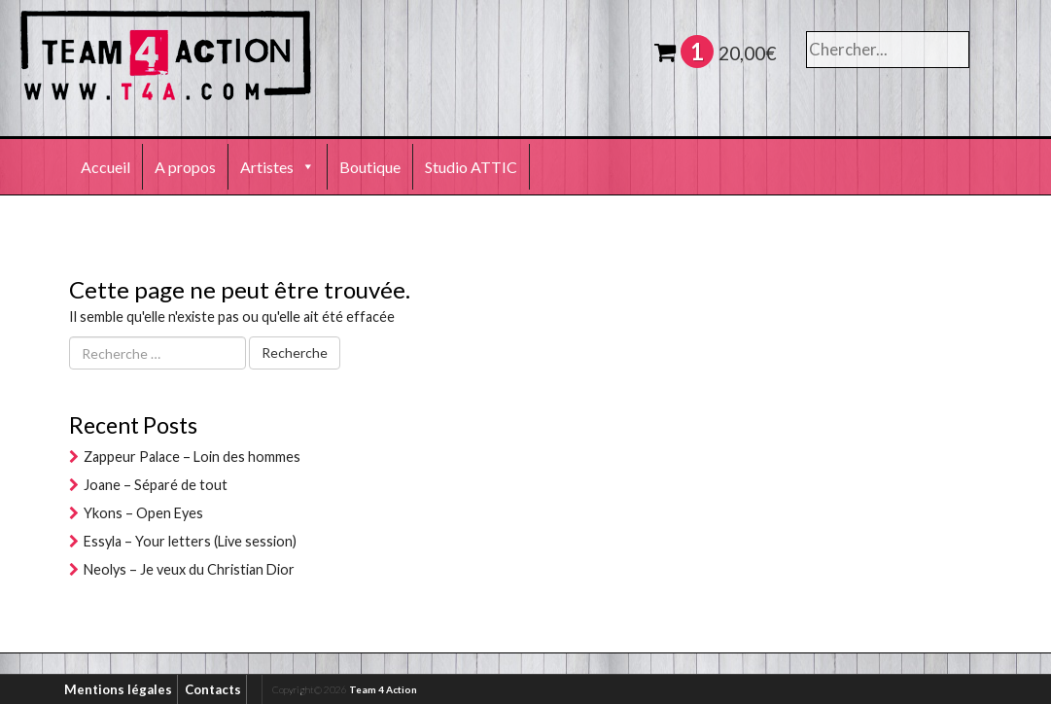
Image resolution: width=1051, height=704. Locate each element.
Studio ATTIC (471, 167)
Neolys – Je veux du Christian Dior (189, 569)
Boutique (370, 167)
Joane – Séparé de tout (156, 484)
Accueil (105, 167)
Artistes (277, 167)
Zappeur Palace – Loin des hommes (192, 456)
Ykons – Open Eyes (143, 513)
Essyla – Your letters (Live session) (190, 541)
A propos (185, 167)
